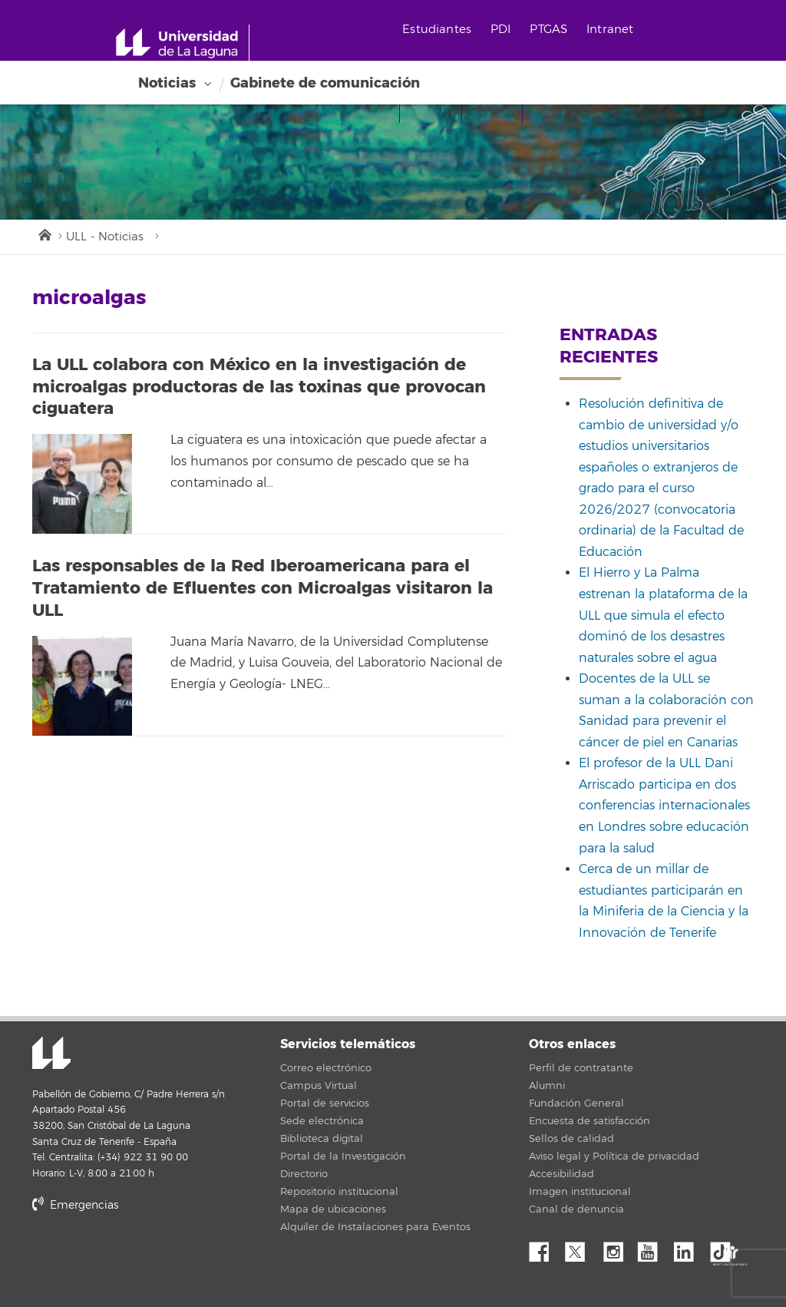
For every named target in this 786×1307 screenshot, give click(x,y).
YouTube (653, 1247)
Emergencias (75, 1205)
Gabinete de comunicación (325, 83)
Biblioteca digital (321, 1139)
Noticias (167, 83)
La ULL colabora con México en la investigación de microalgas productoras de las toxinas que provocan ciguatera (259, 386)
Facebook (545, 1247)
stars (147, 1257)
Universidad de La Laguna (51, 1054)
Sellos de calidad (571, 1139)
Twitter (581, 1247)
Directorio (304, 1174)
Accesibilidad (561, 1174)
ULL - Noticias (105, 237)
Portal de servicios (324, 1103)
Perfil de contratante (581, 1068)
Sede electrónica (322, 1121)
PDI (500, 29)
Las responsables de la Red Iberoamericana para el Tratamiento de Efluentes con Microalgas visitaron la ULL (262, 587)
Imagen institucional (580, 1192)
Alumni (547, 1086)
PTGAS (548, 29)
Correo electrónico (326, 1068)
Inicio (43, 233)
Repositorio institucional (339, 1192)
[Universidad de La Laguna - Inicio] (182, 43)
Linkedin (689, 1247)
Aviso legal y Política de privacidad (614, 1156)
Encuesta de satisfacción (589, 1121)
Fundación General (576, 1103)
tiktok (725, 1247)
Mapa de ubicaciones (333, 1209)
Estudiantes (436, 29)
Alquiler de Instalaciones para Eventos (375, 1227)
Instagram (617, 1247)
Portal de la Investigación (343, 1156)
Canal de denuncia (576, 1209)
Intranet (609, 29)
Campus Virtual (318, 1086)
